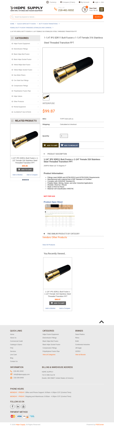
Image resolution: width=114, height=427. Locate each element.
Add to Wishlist (17, 175)
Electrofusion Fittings (21, 49)
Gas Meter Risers (19, 75)
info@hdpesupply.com (20, 374)
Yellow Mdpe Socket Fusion (23, 70)
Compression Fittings (21, 86)
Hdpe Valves (18, 96)
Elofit (77, 341)
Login (97, 2)
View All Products (48, 245)
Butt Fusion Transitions (48, 24)
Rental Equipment (20, 107)
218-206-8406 (17, 378)
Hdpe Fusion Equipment (22, 43)
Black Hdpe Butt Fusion (26, 24)
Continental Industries (82, 344)
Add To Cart (25, 169)
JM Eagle (78, 348)
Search (98, 17)
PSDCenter (100, 424)
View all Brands (80, 354)
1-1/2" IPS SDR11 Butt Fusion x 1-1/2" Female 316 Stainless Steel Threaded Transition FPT (24, 160)
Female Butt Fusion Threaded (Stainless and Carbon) (30, 27)
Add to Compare (32, 175)
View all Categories (49, 354)
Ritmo (77, 338)
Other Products (19, 101)
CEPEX (77, 351)
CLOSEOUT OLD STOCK (22, 112)
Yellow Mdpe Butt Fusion (22, 65)
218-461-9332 (17, 371)
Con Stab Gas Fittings (21, 80)
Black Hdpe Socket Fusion (22, 59)
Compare (67, 2)
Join (102, 2)
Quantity (45, 136)
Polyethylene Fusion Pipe (22, 91)
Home (12, 24)
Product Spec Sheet (53, 202)
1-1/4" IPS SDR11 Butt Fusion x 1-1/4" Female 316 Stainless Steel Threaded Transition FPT (57, 294)
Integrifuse (48, 103)
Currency (53, 2)
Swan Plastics (80, 334)
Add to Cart (51, 145)
